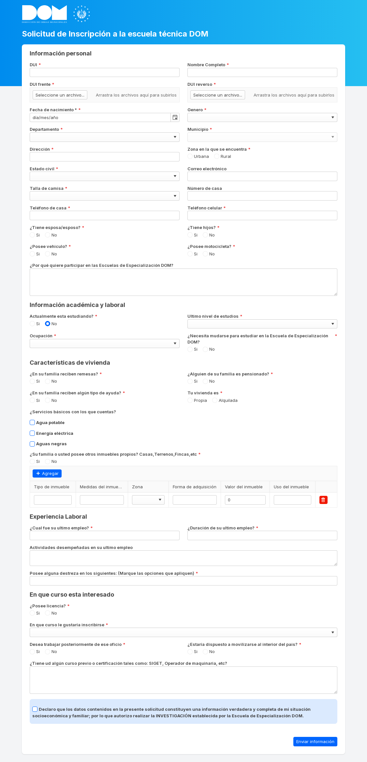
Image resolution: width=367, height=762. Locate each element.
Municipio (199, 129)
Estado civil (44, 169)
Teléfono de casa (50, 208)
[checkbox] (32, 422)
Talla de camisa (48, 188)
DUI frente (42, 84)
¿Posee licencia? (50, 606)
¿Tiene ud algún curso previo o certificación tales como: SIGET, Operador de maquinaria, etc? (128, 663)
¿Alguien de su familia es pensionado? (230, 374)
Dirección (42, 149)
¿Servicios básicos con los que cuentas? (73, 411)
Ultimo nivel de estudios (214, 316)
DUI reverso (201, 84)
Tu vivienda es (205, 393)
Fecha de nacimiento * (55, 110)
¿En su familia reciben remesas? (66, 374)
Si (38, 234)
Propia (200, 400)
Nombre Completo (208, 65)
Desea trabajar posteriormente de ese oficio (77, 644)
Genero (197, 110)
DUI (35, 65)
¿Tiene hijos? (203, 227)
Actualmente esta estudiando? (63, 316)
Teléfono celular (206, 208)
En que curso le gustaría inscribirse (69, 625)
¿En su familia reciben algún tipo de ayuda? (77, 393)
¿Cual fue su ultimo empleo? (61, 528)
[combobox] (100, 117)
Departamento (46, 129)
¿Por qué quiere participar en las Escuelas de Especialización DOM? (101, 265)
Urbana (201, 156)
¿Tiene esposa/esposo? (57, 227)
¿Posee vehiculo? (50, 246)
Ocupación (43, 336)
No (54, 234)
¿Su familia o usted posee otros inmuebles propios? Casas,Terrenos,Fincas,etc (115, 454)
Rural (226, 156)
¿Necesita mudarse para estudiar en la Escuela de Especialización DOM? (262, 339)
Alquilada (228, 400)
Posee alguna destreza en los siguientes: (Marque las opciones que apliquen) (114, 573)
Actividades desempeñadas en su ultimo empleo (81, 547)
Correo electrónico (207, 168)
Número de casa (204, 188)
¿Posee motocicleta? (211, 246)
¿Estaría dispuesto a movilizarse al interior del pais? (244, 644)
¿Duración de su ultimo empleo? (222, 528)
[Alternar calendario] (174, 117)
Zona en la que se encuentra (219, 149)
